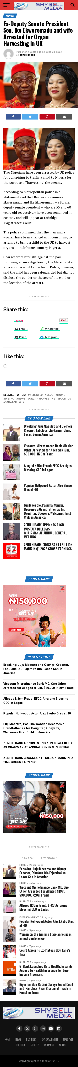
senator (11, 402)
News (18, 1039)
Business (31, 1039)
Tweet (18, 320)
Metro (62, 1045)
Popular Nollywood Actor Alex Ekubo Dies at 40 (37, 713)
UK (22, 402)
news (21, 398)
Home (7, 1039)
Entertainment (50, 1039)
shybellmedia (27, 54)
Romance (49, 1045)
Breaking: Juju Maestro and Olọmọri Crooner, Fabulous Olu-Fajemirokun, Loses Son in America (36, 669)
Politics (65, 398)
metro (9, 398)
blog (49, 395)
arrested (36, 395)
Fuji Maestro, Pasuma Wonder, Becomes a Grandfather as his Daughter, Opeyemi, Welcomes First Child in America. (33, 728)
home (61, 395)
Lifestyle (68, 1039)
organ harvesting (42, 398)
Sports (35, 1045)
